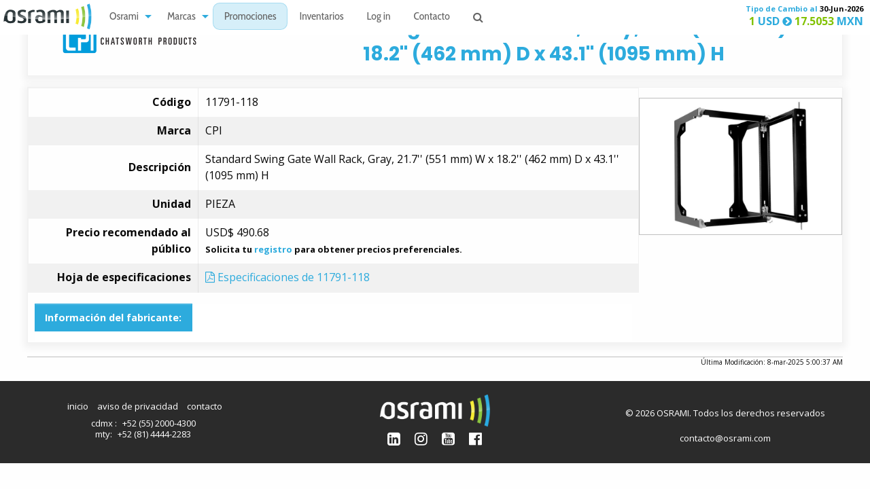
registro (273, 249)
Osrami (124, 17)
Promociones (250, 17)
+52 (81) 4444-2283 (154, 434)
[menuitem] (127, 16)
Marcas (181, 17)
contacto (204, 406)
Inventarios (321, 17)
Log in (379, 17)
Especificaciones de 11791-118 (287, 277)
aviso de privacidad (137, 406)
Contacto (432, 17)
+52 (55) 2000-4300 (159, 423)
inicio (77, 406)
